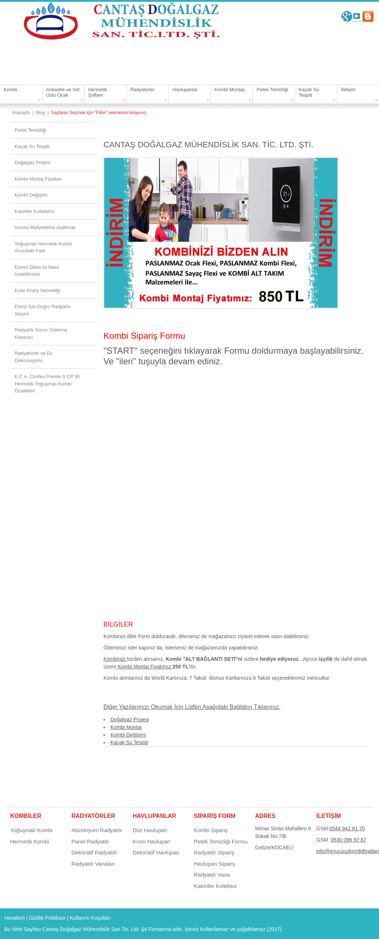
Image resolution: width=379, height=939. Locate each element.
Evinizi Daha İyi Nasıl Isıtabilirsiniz (37, 270)
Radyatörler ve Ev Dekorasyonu (33, 356)
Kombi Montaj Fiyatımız (144, 667)
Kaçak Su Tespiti (309, 92)
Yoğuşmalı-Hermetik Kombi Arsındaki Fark (43, 247)
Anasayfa (21, 112)
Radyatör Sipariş (214, 852)
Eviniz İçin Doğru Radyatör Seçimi (43, 310)
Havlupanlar (185, 89)
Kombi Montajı (230, 89)
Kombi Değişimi (128, 735)
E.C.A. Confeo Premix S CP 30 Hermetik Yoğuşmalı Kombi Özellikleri (47, 383)
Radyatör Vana (212, 875)
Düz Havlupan (150, 830)
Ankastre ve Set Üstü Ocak (63, 92)
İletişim (348, 89)
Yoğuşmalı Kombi (31, 830)
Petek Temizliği (272, 89)
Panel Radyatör (90, 841)
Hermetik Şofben (97, 92)
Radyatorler (142, 89)
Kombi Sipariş (211, 830)
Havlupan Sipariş (214, 864)
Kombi (10, 89)
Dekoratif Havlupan (156, 852)
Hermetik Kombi (29, 841)
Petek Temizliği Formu (220, 841)
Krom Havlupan (151, 841)
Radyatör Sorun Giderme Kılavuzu (41, 333)
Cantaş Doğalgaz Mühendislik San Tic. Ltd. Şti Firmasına (106, 929)
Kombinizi (115, 659)
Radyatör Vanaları (93, 864)
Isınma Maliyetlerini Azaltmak (45, 227)
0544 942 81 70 (347, 828)
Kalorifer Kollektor (215, 886)
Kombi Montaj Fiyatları (38, 179)
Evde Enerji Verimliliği (37, 290)
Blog (40, 112)
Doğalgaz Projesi (129, 719)
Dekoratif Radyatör (94, 852)
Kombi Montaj (126, 727)
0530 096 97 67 (348, 840)
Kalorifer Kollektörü (35, 211)
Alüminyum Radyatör (96, 830)
